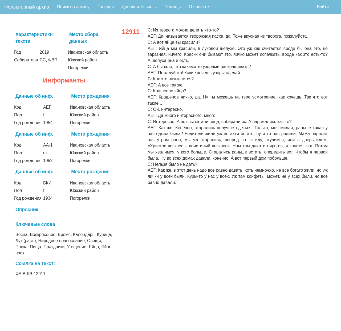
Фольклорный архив (26, 7)
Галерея (106, 7)
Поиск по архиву (73, 7)
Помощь (172, 7)
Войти (323, 7)
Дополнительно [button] (139, 7)
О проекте (199, 7)
